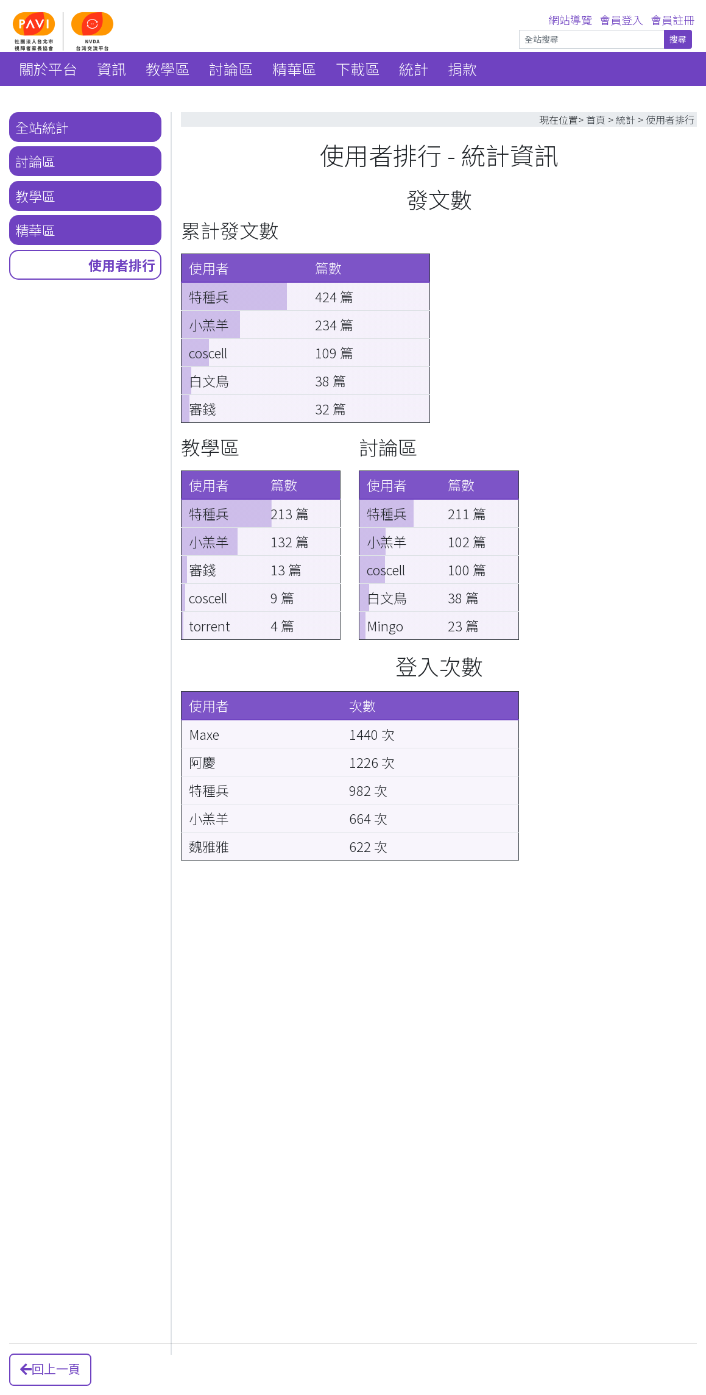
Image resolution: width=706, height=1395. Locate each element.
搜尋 (678, 39)
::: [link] (7, 4)
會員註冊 (672, 19)
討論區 (231, 68)
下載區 (357, 68)
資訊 (111, 68)
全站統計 (42, 127)
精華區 (294, 68)
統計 (413, 68)
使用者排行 (121, 264)
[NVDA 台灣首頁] (115, 30)
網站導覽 (570, 19)
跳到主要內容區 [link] (38, 4)
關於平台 (48, 68)
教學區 (167, 68)
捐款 (462, 68)
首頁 (595, 119)
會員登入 (621, 19)
